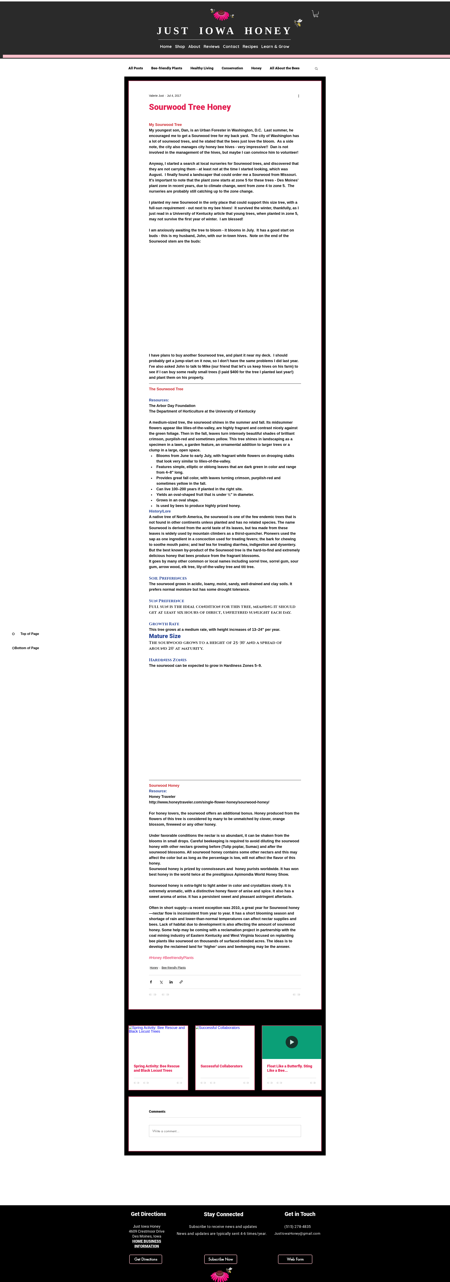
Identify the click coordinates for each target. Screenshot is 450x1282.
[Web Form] (295, 1259)
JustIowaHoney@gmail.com (297, 1233)
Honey (256, 68)
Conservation (232, 68)
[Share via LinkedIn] (171, 982)
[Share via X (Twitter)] (161, 982)
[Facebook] (144, 1277)
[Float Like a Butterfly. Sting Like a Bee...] (291, 1042)
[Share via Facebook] (151, 982)
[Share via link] (181, 982)
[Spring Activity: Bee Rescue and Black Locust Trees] (158, 1042)
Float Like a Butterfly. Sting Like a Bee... (289, 1068)
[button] (194, 45)
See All (317, 1017)
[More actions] (298, 95)
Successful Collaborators (221, 1066)
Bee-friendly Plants (166, 68)
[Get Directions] (145, 1259)
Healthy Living (201, 68)
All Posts (135, 68)
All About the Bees (285, 68)
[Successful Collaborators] (225, 1042)
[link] (316, 13)
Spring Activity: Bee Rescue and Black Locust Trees (157, 1068)
